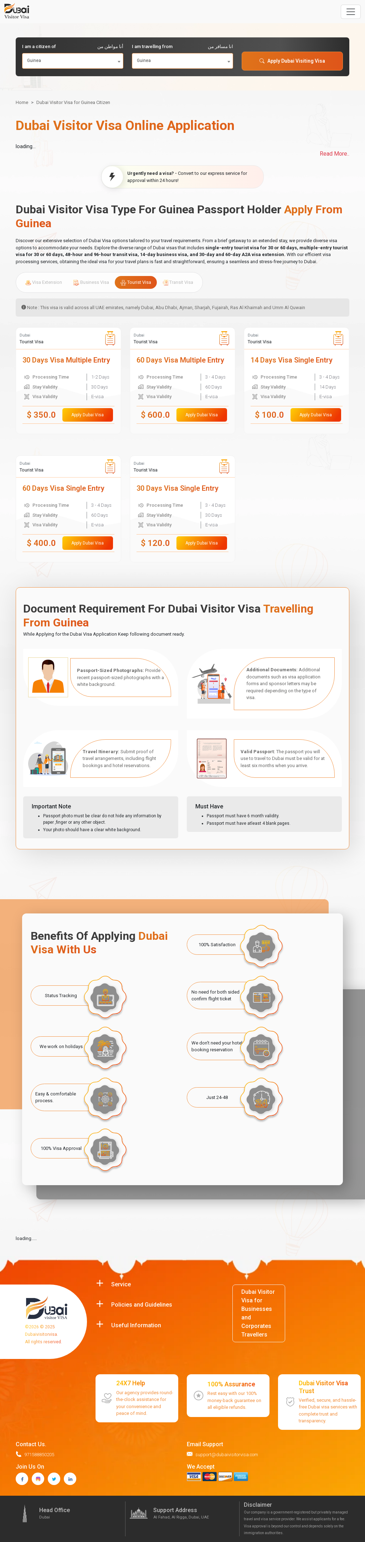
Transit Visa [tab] (178, 283)
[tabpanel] (182, 445)
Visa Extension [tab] (43, 283)
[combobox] (72, 61)
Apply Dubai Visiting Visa (292, 61)
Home (22, 102)
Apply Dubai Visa (87, 414)
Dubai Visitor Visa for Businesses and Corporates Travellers (258, 1313)
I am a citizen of (72, 46)
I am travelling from (182, 46)
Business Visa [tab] (91, 283)
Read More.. (334, 153)
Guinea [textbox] (34, 60)
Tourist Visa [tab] (135, 283)
